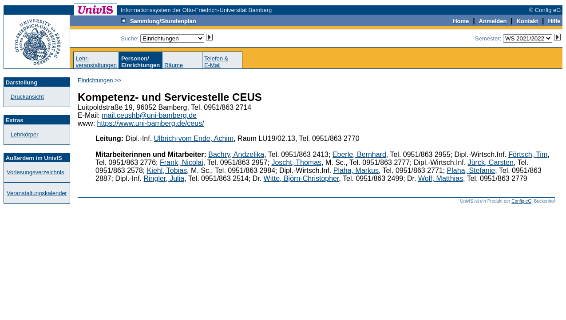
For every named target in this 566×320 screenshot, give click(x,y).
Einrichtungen (95, 80)
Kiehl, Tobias (167, 170)
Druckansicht (27, 96)
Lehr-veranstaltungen (96, 61)
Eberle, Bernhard (359, 154)
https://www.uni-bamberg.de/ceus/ (150, 123)
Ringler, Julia (164, 178)
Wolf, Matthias (440, 178)
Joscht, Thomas (296, 162)
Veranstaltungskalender (37, 193)
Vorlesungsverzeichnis (35, 172)
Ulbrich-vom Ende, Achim (194, 138)
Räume (173, 65)
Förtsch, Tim (527, 154)
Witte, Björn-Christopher (301, 178)
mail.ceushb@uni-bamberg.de (149, 115)
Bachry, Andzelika (236, 154)
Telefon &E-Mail (216, 61)
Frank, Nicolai (181, 162)
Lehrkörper (25, 134)
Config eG (521, 201)
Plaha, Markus (356, 170)
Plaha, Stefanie (471, 170)
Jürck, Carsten (491, 162)
